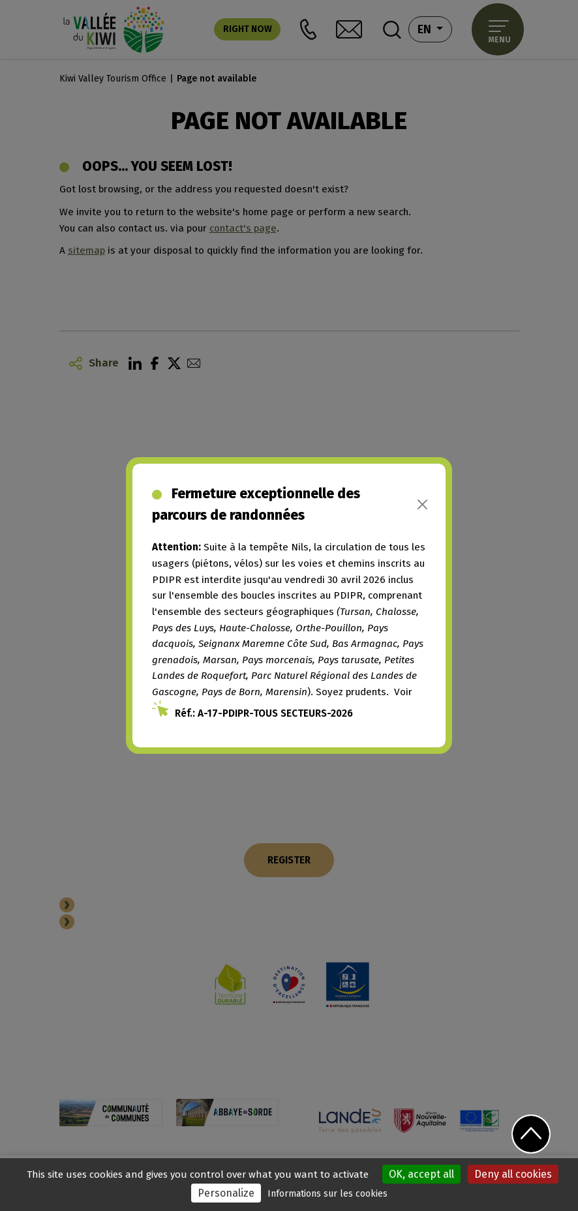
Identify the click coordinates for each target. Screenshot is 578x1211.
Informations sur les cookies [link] (327, 1193)
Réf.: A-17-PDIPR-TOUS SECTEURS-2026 (264, 713)
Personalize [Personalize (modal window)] (226, 1193)
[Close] (422, 504)
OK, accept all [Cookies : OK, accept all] (421, 1174)
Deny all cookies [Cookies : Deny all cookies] (513, 1174)
